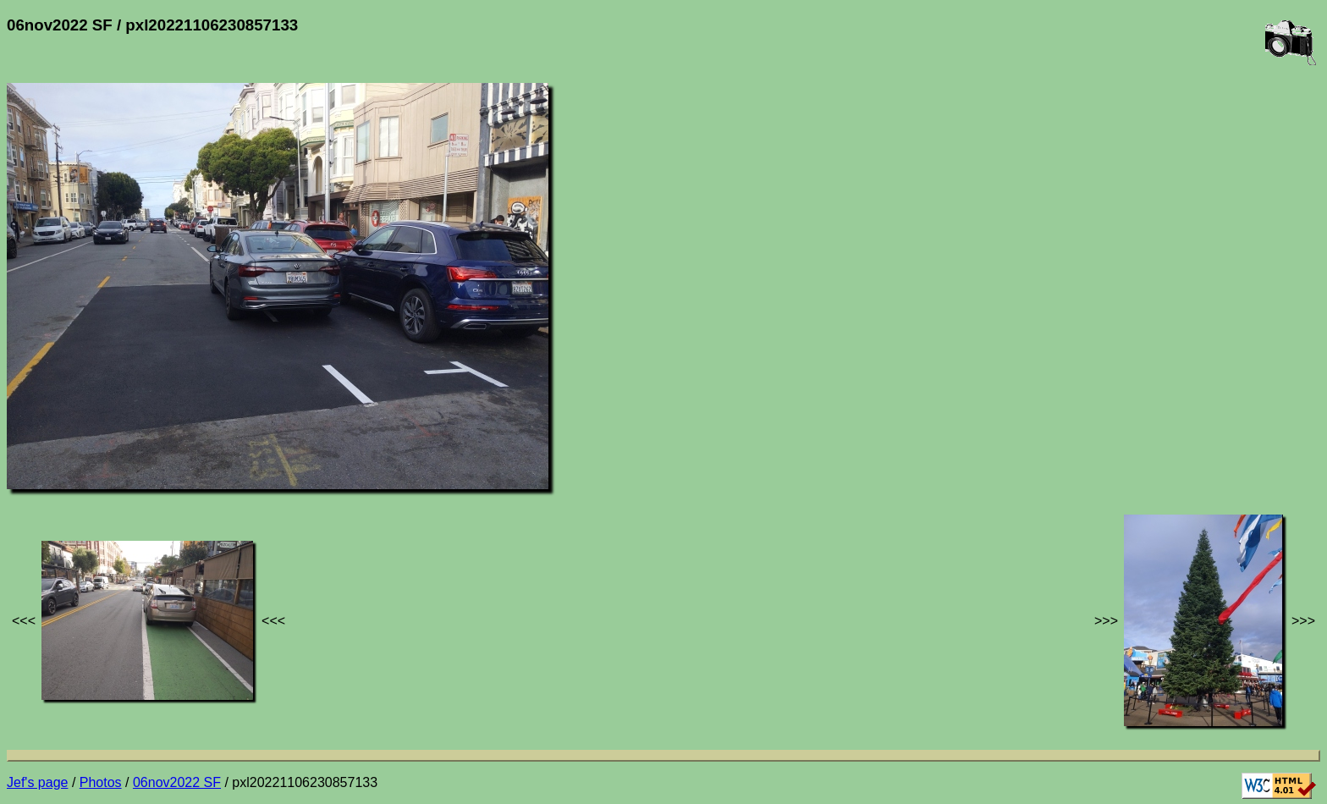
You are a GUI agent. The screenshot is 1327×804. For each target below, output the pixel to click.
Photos (101, 782)
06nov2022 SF (177, 782)
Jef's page (37, 782)
